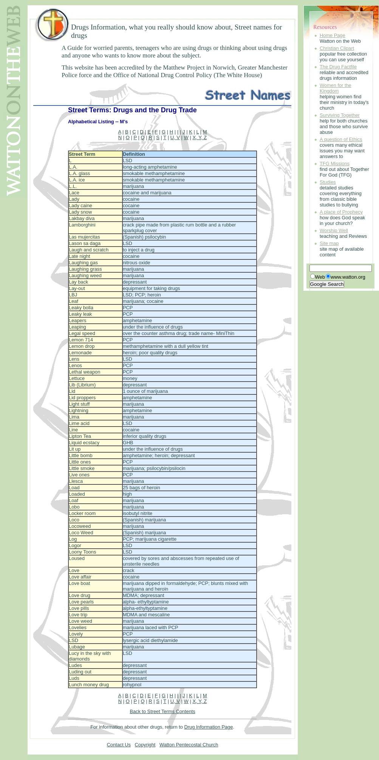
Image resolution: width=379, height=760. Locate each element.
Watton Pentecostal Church (188, 745)
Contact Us (119, 745)
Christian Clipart (337, 48)
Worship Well (334, 230)
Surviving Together (340, 115)
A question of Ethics (341, 139)
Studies (328, 182)
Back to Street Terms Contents (162, 711)
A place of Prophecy (341, 212)
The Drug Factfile (338, 67)
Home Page (332, 35)
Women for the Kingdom (335, 88)
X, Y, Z (199, 137)
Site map (329, 243)
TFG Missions (335, 163)
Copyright (145, 745)
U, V (175, 137)
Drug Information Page (208, 727)
